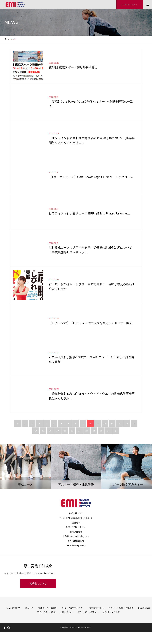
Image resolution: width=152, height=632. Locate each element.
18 (43, 431)
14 (119, 423)
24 (87, 431)
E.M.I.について (13, 608)
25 (94, 431)
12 (105, 423)
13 (112, 423)
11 (97, 423)
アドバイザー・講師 (46, 612)
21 (65, 431)
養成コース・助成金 (47, 608)
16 (134, 423)
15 (126, 423)
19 (50, 431)
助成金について (38, 583)
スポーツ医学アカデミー (73, 608)
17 (36, 431)
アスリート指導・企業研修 (121, 608)
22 (72, 431)
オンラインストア (111, 612)
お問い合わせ (66, 612)
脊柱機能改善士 (96, 608)
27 (108, 431)
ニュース (29, 608)
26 (101, 431)
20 (57, 431)
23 (79, 431)
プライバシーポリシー (87, 612)
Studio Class (144, 608)
